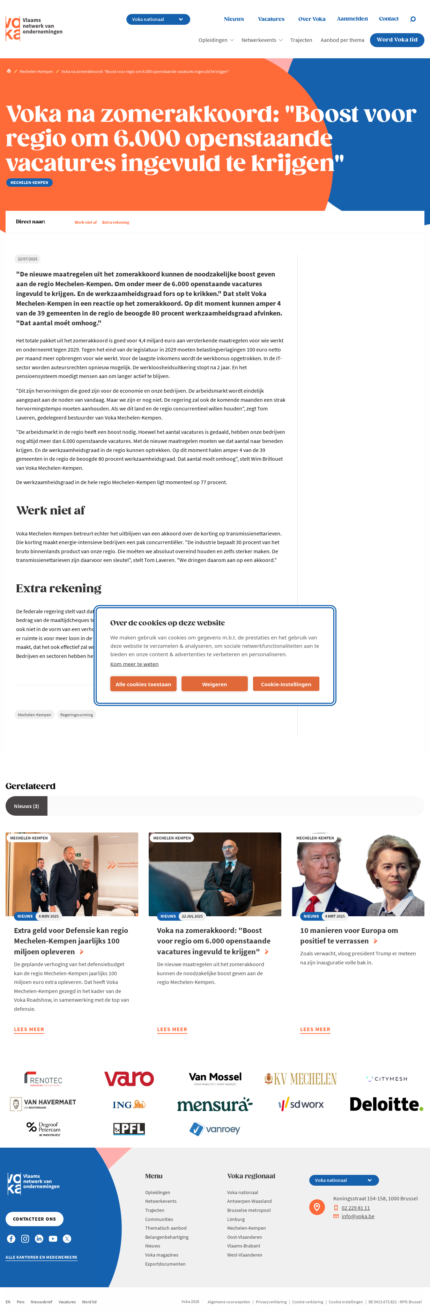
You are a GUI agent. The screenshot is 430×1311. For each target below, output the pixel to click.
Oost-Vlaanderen (244, 1237)
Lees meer (29, 1030)
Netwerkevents (259, 39)
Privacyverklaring (271, 1301)
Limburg (236, 1219)
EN (8, 1301)
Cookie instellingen (346, 1301)
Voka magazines (161, 1255)
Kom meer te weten (134, 663)
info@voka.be (354, 1216)
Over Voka (312, 19)
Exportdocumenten (165, 1264)
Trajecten (301, 39)
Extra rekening (115, 222)
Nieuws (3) (26, 805)
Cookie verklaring (307, 1301)
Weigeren (214, 683)
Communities (159, 1219)
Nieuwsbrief (41, 1301)
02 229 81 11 (351, 1207)
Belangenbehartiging (166, 1237)
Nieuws (234, 19)
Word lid (89, 1301)
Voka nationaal (242, 1192)
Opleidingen (213, 39)
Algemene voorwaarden (229, 1301)
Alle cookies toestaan (143, 683)
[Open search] (417, 19)
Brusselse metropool (249, 1210)
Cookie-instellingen (286, 683)
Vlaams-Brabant (243, 1246)
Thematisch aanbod (166, 1228)
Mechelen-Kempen (34, 714)
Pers (20, 1301)
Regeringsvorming (76, 714)
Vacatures (271, 19)
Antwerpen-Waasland (249, 1201)
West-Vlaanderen (244, 1255)
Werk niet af (86, 222)
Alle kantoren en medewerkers (41, 1257)
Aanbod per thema (342, 39)
